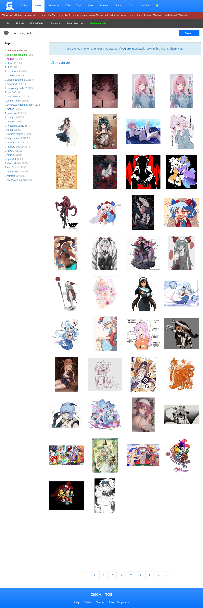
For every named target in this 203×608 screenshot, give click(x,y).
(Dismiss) (182, 15)
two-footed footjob (16, 180)
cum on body (13, 96)
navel (10, 150)
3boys (10, 63)
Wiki (67, 5)
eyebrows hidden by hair (19, 104)
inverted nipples (15, 134)
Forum (118, 5)
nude (9, 155)
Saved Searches (75, 23)
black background (16, 79)
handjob (11, 117)
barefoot (11, 75)
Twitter (87, 602)
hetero (10, 121)
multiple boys (14, 142)
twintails (11, 176)
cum (9, 92)
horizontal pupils (15, 125)
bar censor (12, 71)
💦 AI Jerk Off (60, 62)
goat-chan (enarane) (17, 55)
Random (55, 23)
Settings (24, 5)
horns (10, 130)
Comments (53, 5)
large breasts (13, 138)
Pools (90, 5)
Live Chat (144, 5)
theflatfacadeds (15, 50)
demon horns (14, 100)
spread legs (13, 171)
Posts (38, 5)
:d (8, 67)
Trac (131, 5)
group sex (12, 113)
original (11, 59)
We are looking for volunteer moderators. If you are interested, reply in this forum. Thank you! (125, 48)
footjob (10, 109)
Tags (78, 5)
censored (12, 84)
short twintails (14, 163)
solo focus (12, 167)
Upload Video (37, 23)
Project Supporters (119, 602)
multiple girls (13, 146)
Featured (104, 5)
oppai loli (11, 159)
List (8, 23)
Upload (20, 23)
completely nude (15, 88)
